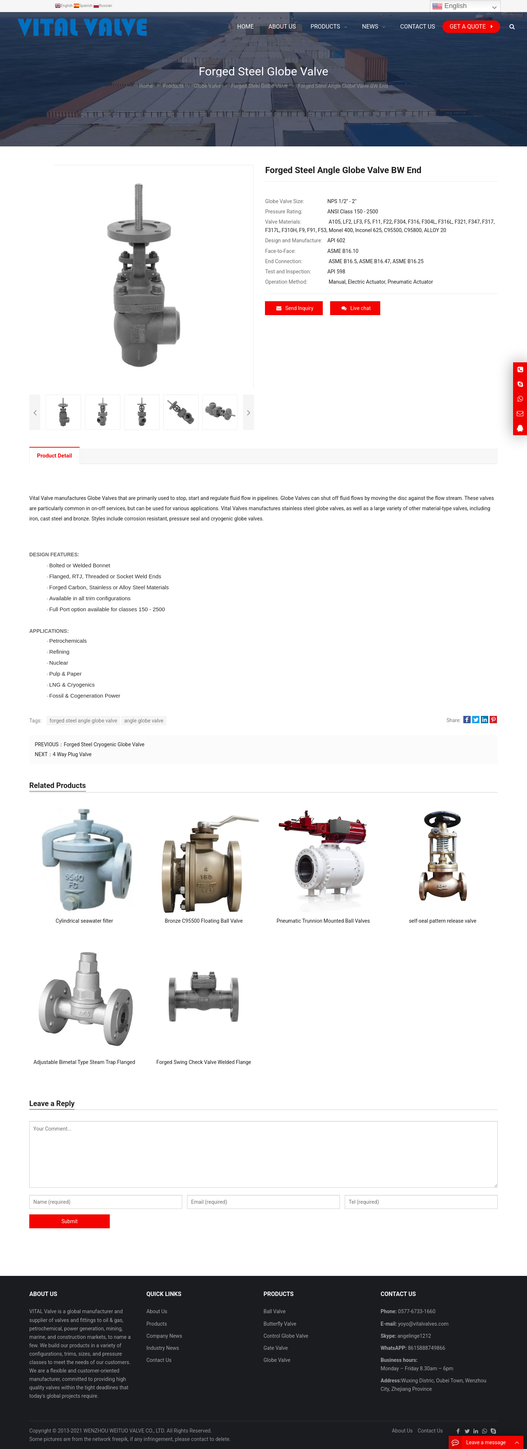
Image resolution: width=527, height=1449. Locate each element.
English (449, 6)
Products (156, 1324)
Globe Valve (277, 1360)
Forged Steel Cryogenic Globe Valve (104, 744)
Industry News (162, 1348)
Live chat (356, 308)
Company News (164, 1336)
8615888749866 (426, 1348)
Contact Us (159, 1360)
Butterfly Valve (280, 1324)
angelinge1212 (413, 1336)
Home (245, 26)
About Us (156, 1311)
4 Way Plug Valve (72, 754)
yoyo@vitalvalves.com (422, 1324)
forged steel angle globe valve (83, 721)
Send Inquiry (294, 308)
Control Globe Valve (286, 1336)
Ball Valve (274, 1311)
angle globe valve (143, 721)
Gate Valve (276, 1348)
